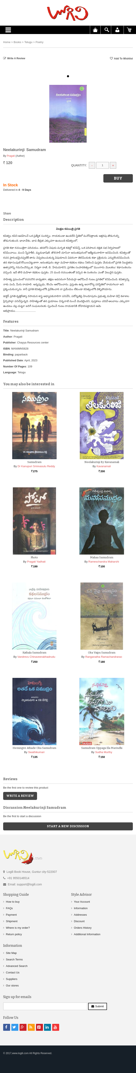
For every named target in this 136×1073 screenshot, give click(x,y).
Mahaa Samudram (101, 557)
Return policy (14, 934)
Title (6, 330)
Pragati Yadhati (36, 561)
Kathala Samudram (34, 652)
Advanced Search (17, 966)
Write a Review (16, 58)
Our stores (12, 985)
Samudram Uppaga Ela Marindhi (101, 748)
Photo (34, 557)
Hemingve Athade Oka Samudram (34, 748)
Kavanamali (103, 466)
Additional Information (87, 934)
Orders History (83, 927)
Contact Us (12, 972)
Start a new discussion (68, 826)
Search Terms (14, 959)
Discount (79, 921)
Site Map (11, 953)
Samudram (34, 462)
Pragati (11, 155)
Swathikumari (36, 752)
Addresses (80, 914)
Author (7, 336)
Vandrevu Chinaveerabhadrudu (36, 656)
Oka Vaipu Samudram (101, 652)
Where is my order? (18, 927)
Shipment (11, 921)
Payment (11, 914)
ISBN (6, 348)
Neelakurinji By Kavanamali (101, 462)
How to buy (13, 901)
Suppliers (11, 979)
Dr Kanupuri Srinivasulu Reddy (36, 466)
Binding (8, 354)
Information (81, 908)
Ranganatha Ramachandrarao (103, 656)
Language (9, 372)
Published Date (13, 360)
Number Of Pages (14, 366)
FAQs (9, 908)
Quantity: (79, 165)
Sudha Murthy (103, 752)
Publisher (9, 342)
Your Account (82, 901)
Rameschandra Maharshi (103, 561)
